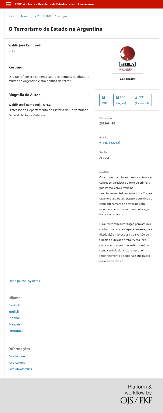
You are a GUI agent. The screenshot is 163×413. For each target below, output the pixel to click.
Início (11, 16)
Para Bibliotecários (20, 369)
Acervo (25, 16)
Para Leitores (16, 356)
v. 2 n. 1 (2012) (44, 16)
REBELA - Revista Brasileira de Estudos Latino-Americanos (54, 4)
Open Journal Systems (24, 281)
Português (15, 331)
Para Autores (16, 362)
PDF (104, 103)
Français (14, 324)
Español (14, 318)
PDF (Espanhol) (142, 100)
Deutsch (14, 305)
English (13, 312)
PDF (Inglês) (121, 100)
